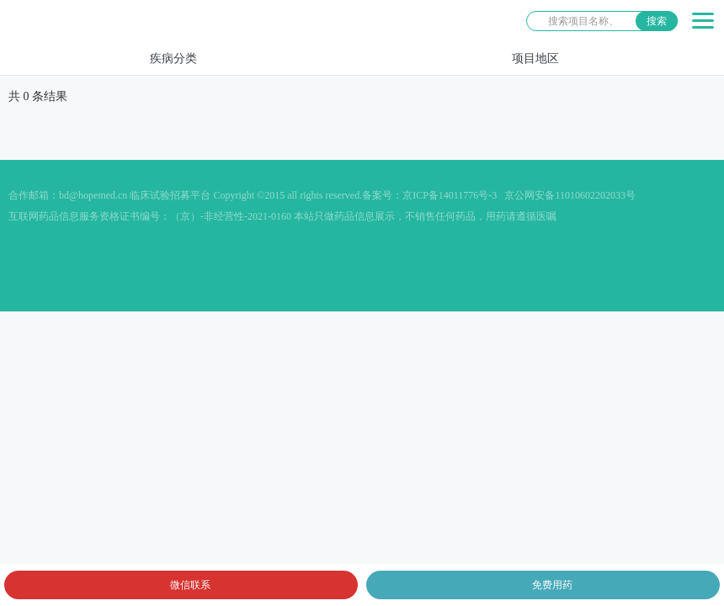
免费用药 (552, 585)
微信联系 (190, 585)
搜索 (657, 21)
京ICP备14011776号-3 (449, 195)
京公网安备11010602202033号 (570, 195)
